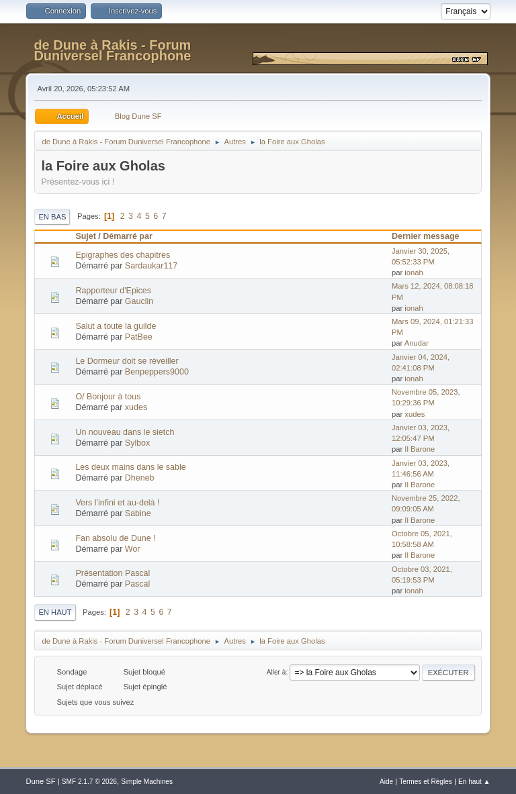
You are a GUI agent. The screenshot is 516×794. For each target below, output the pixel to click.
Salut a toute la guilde (115, 326)
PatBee (139, 337)
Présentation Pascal (112, 573)
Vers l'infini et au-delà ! (117, 502)
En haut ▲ (474, 781)
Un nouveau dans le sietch (124, 432)
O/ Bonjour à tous (107, 396)
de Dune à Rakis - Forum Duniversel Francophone (112, 50)
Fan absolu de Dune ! (115, 538)
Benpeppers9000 (157, 372)
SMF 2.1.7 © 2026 (89, 781)
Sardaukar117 (151, 265)
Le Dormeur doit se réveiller (126, 361)
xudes (136, 407)
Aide (386, 781)
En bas (52, 217)
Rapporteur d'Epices (113, 290)
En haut (54, 612)
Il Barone (419, 449)
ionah (413, 272)
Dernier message (432, 236)
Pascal (137, 584)
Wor (132, 549)
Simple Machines (147, 781)
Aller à (276, 672)
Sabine (138, 513)
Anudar (416, 343)
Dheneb (140, 478)
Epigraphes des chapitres (122, 255)
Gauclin (139, 301)
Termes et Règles (425, 781)
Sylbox (137, 443)
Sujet (85, 236)
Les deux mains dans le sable (130, 467)
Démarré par (127, 236)
